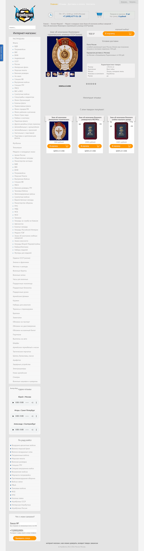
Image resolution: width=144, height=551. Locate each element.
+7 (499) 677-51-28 (72, 16)
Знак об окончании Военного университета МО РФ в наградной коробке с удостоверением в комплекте (90, 120)
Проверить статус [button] (22, 538)
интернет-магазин (53, 543)
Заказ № (23, 523)
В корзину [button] (110, 33)
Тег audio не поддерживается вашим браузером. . (24, 402)
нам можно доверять (69, 543)
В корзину (54, 146)
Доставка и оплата (76, 4)
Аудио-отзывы (24, 389)
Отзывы (62, 4)
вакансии (94, 543)
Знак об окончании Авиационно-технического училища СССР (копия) (59, 119)
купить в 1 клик (65, 86)
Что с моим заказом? (24, 516)
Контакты (90, 4)
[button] (38, 27)
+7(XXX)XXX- (23, 530)
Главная (54, 4)
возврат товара (84, 543)
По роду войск (24, 440)
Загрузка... (124, 2)
